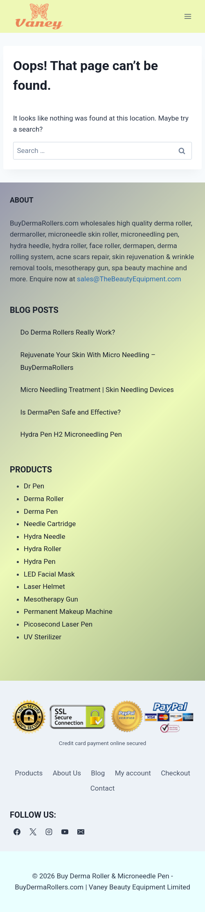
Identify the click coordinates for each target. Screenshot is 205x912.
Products (29, 773)
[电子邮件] (81, 832)
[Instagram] (49, 832)
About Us (67, 773)
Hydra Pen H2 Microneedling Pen (71, 434)
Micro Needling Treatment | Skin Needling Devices (97, 389)
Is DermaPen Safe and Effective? (70, 412)
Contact (102, 788)
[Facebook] (17, 832)
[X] (33, 832)
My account (133, 773)
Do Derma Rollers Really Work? (67, 332)
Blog (98, 773)
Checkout (175, 773)
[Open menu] (187, 16)
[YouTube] (65, 832)
